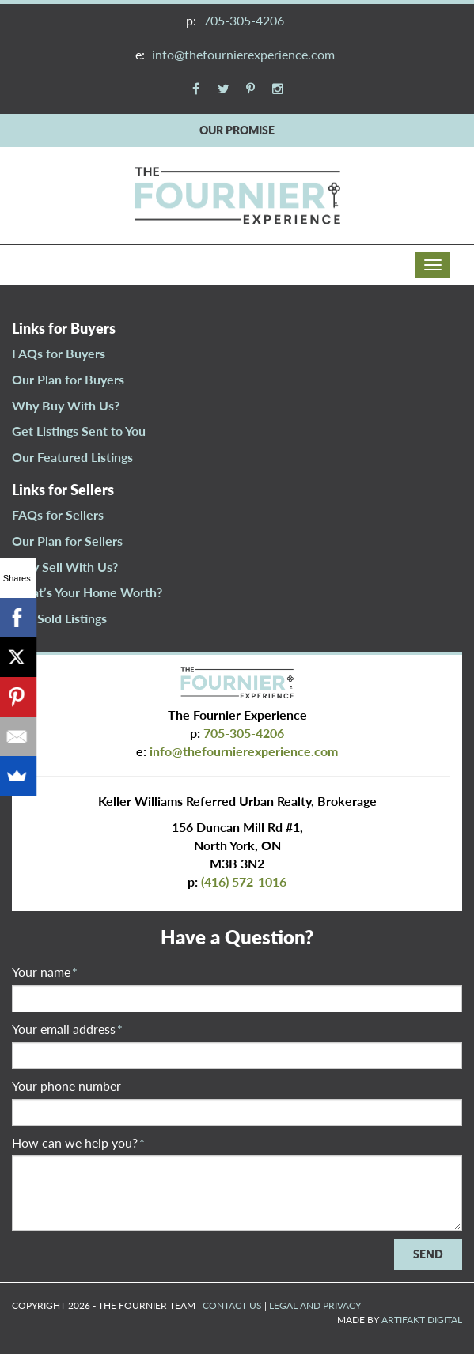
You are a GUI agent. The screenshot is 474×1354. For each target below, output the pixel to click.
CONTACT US (232, 1305)
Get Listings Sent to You (79, 430)
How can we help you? (78, 1142)
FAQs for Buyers (58, 353)
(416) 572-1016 (243, 881)
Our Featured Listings (72, 456)
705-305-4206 (243, 20)
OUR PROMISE (237, 130)
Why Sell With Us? (65, 566)
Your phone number (66, 1085)
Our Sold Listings (59, 618)
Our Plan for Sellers (67, 540)
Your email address (67, 1028)
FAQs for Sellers (58, 514)
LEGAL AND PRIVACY (315, 1305)
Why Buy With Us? (65, 405)
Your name (45, 971)
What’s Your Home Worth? (87, 591)
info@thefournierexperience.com (243, 54)
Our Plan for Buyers (68, 379)
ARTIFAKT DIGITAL (421, 1320)
